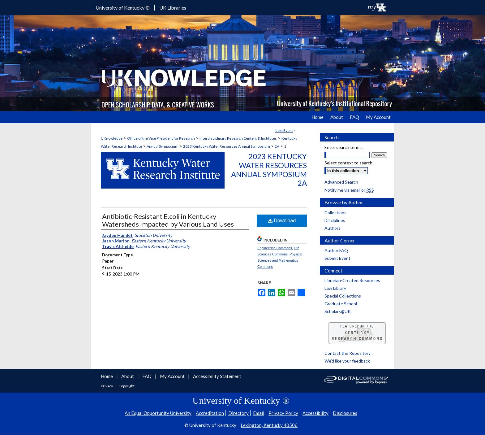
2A (277, 146)
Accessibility (315, 413)
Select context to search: (349, 162)
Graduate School (340, 303)
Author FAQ (336, 250)
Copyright (126, 386)
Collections (335, 212)
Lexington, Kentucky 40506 (269, 425)
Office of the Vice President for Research (161, 138)
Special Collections (342, 295)
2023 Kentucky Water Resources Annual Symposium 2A (269, 169)
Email (258, 413)
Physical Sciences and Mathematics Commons (279, 260)
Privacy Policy (283, 413)
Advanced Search (341, 182)
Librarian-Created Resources (352, 280)
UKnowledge (111, 138)
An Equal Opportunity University (158, 413)
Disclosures (345, 413)
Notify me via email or (349, 190)
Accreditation (210, 413)
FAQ (147, 376)
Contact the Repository (347, 353)
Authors (332, 228)
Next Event (284, 130)
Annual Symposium (162, 146)
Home (107, 376)
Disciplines (334, 220)
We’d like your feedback (347, 360)
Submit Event (337, 258)
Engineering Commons (274, 248)
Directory (238, 413)
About (128, 376)
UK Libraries (172, 8)
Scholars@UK (337, 311)
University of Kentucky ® (123, 8)
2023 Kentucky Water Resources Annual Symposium (226, 146)
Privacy (107, 386)
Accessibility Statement (217, 376)
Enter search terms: (343, 147)
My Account (173, 376)
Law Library (335, 288)
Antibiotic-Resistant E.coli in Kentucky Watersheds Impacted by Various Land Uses (168, 220)
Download (282, 220)
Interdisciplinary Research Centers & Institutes (238, 138)
